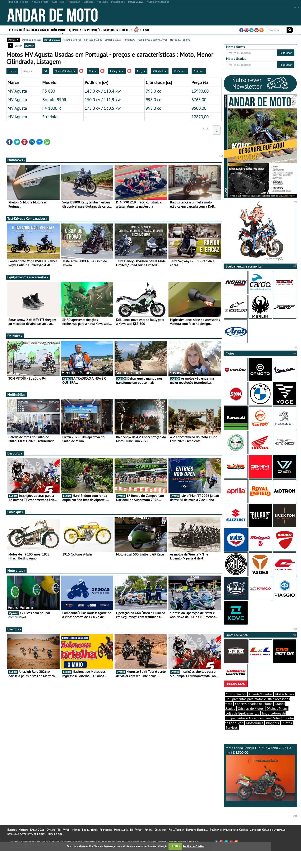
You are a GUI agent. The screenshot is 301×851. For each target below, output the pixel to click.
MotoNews (16, 160)
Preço (141, 71)
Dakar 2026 (38, 30)
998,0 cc (153, 99)
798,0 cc (153, 91)
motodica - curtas (180, 40)
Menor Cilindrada (65, 71)
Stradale (49, 117)
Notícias (24, 30)
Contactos (160, 830)
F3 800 (48, 91)
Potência (180, 71)
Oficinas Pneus (277, 708)
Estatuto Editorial (197, 830)
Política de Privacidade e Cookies (229, 830)
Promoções (94, 30)
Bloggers (272, 723)
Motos (62, 30)
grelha (18, 45)
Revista (144, 30)
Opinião (52, 30)
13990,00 (200, 91)
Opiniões (15, 336)
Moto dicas (16, 570)
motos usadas (52, 40)
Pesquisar (286, 53)
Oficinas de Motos (251, 708)
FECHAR (175, 846)
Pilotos (287, 723)
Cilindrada (159, 71)
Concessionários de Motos (253, 704)
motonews (129, 40)
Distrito (199, 71)
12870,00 (200, 117)
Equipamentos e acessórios (28, 277)
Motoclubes (124, 30)
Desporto (15, 453)
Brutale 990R (54, 99)
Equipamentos (77, 30)
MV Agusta (117, 71)
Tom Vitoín (63, 830)
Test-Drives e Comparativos (27, 218)
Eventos (13, 30)
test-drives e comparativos (152, 40)
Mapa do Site (54, 834)
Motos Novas (284, 694)
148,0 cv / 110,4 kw (103, 91)
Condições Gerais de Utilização (267, 830)
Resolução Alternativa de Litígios (26, 834)
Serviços (109, 30)
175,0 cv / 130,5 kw (103, 108)
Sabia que (15, 512)
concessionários (93, 40)
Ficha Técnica (176, 830)
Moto (93, 71)
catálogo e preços (31, 40)
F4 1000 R (51, 108)
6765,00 (198, 99)
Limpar (12, 71)
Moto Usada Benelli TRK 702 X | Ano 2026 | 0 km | (260, 773)
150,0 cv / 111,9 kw (103, 99)
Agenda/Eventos (260, 694)
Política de (193, 846)
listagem (29, 45)
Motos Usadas (236, 694)
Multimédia (16, 394)
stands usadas (113, 40)
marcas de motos (71, 40)
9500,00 (198, 108)
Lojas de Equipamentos (242, 713)
